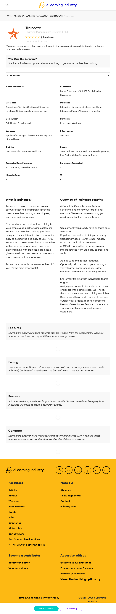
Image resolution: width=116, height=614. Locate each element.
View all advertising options (80, 579)
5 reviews (47, 37)
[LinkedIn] (78, 470)
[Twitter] (68, 470)
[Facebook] (59, 470)
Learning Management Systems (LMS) (44, 16)
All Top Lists (15, 528)
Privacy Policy (51, 597)
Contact (65, 501)
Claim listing (71, 608)
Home (8, 16)
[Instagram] (106, 470)
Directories (14, 522)
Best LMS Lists (16, 533)
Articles (12, 490)
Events (12, 511)
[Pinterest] (97, 470)
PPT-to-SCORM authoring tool (26, 544)
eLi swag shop (68, 506)
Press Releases (16, 506)
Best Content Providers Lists (24, 539)
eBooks (12, 495)
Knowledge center (70, 495)
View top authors (18, 568)
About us (65, 490)
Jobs (11, 517)
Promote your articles (72, 573)
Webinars (13, 501)
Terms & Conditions (29, 597)
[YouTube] (87, 470)
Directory (18, 16)
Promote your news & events (76, 568)
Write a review (46, 608)
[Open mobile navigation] (5, 5)
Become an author (19, 562)
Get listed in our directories (75, 562)
